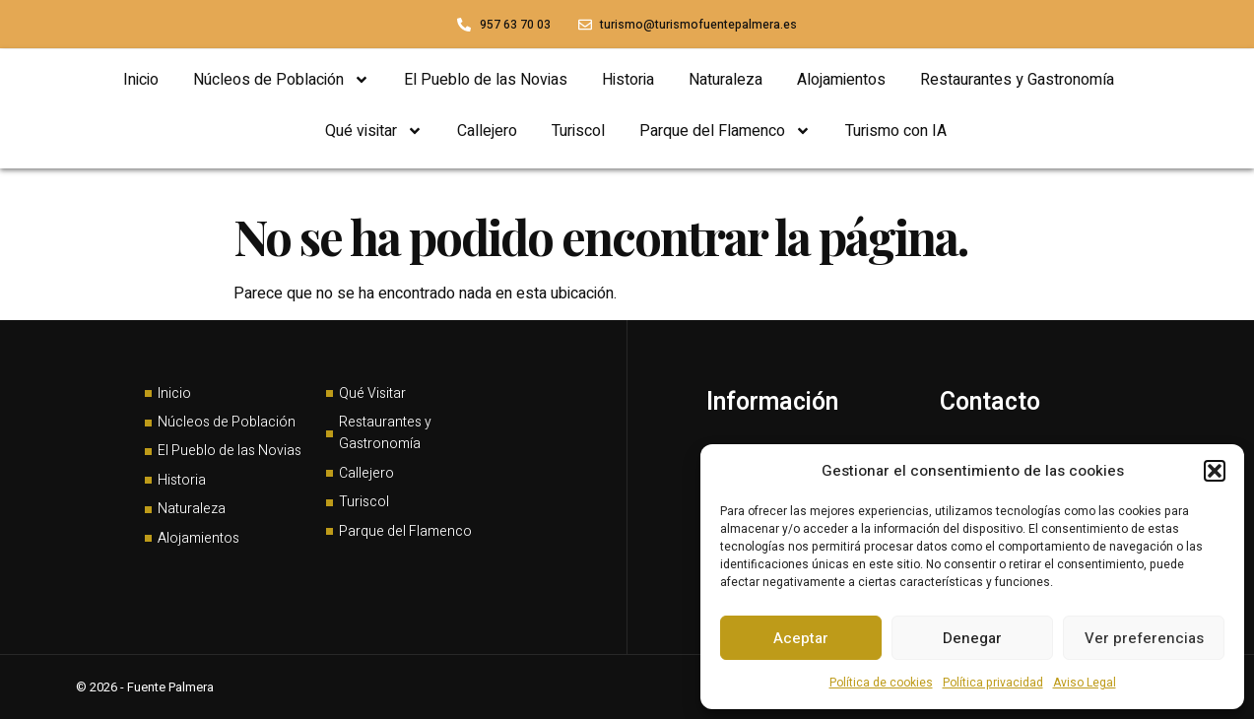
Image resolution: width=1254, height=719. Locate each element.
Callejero (487, 131)
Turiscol (578, 131)
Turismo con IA (896, 131)
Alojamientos (841, 80)
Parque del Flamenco (725, 131)
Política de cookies (881, 682)
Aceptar (800, 638)
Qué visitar (374, 131)
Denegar (972, 638)
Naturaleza (725, 80)
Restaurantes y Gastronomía (1017, 80)
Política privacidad (993, 682)
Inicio (141, 80)
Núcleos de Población (281, 80)
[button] (1214, 471)
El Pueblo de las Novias (485, 80)
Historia (628, 80)
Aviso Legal (1084, 682)
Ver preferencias (1144, 638)
